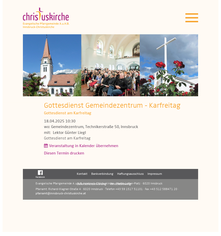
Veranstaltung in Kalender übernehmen (83, 146)
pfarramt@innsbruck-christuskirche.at (61, 193)
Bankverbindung (102, 174)
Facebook (40, 174)
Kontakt (82, 174)
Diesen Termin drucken (64, 153)
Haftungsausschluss (130, 174)
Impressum (155, 174)
